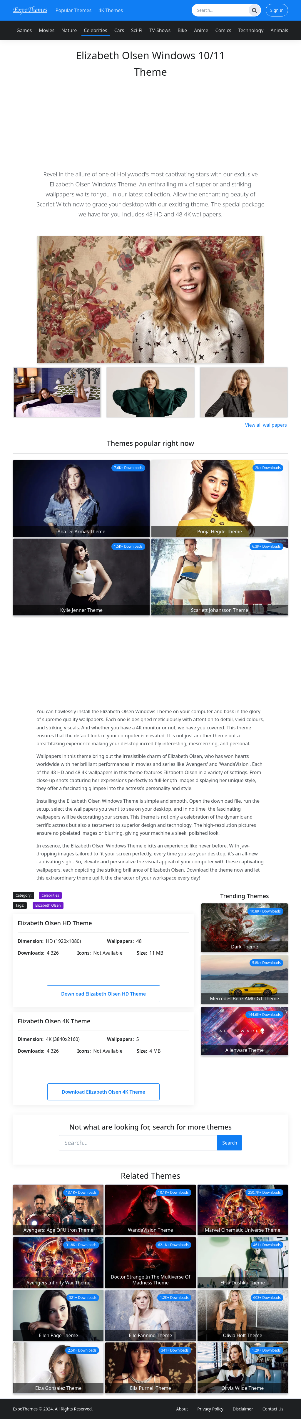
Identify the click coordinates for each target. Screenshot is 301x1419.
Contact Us (272, 1409)
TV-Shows (159, 30)
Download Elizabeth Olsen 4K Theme (103, 1092)
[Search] (254, 10)
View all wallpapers (266, 425)
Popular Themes (73, 10)
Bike (182, 30)
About (182, 1409)
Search (229, 1143)
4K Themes (110, 10)
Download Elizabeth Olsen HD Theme (103, 994)
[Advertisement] (150, 123)
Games (24, 30)
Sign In (277, 10)
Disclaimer (243, 1409)
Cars (119, 30)
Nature (69, 30)
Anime (201, 30)
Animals (279, 30)
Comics (223, 30)
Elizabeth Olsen (48, 905)
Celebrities (95, 30)
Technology (251, 30)
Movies (46, 30)
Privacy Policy (210, 1409)
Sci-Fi (136, 30)
